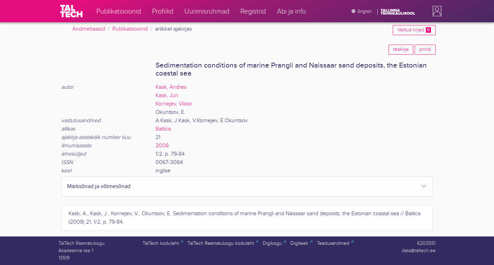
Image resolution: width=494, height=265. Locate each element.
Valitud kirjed (414, 30)
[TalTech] (71, 11)
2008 (162, 145)
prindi (425, 49)
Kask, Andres (171, 87)
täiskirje (401, 49)
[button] (435, 11)
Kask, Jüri (167, 95)
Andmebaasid (88, 29)
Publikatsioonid (130, 29)
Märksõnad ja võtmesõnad (98, 186)
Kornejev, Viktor (174, 104)
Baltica (163, 129)
